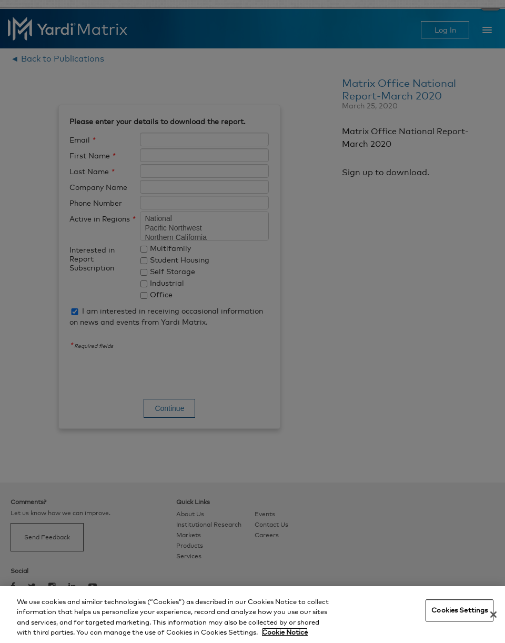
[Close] (493, 614)
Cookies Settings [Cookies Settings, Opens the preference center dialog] (459, 610)
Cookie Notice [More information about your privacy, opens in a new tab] (285, 632)
